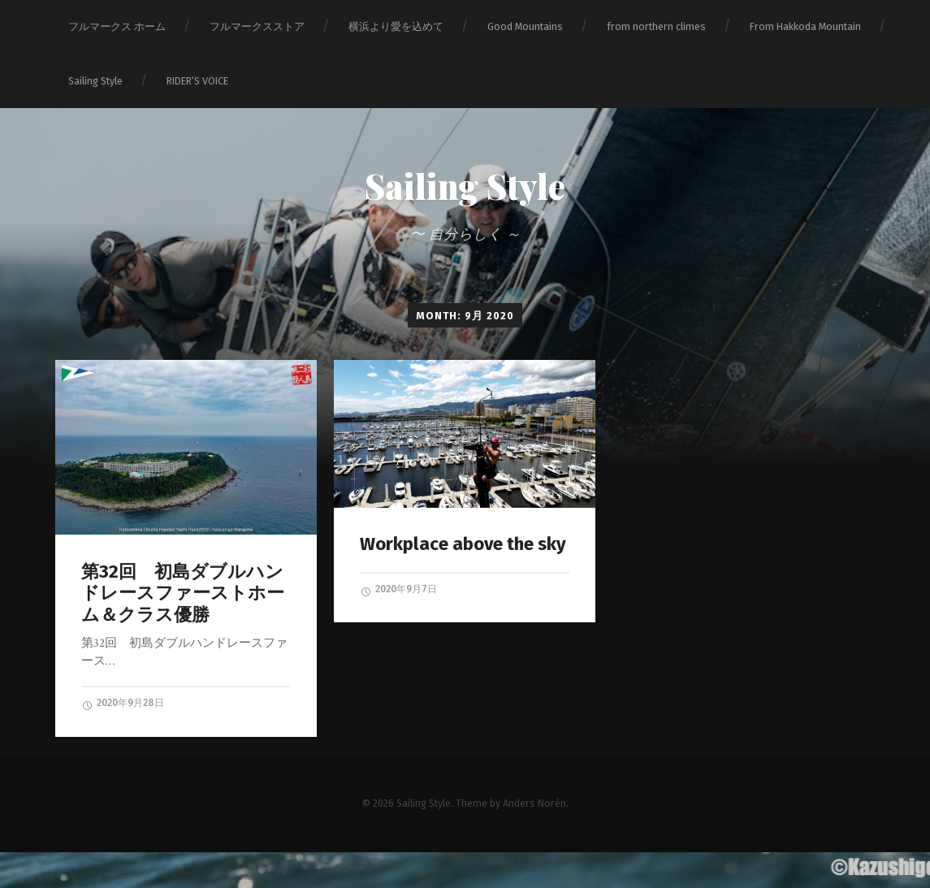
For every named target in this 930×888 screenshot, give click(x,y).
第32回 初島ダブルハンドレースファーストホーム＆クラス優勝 (182, 593)
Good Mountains (525, 26)
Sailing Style (95, 81)
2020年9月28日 (122, 703)
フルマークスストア (257, 26)
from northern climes (656, 26)
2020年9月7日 (398, 589)
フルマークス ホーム (117, 26)
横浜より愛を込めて (395, 26)
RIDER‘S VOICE (197, 81)
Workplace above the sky (463, 544)
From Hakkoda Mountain (805, 26)
